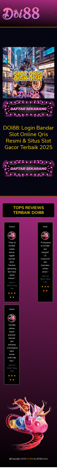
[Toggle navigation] (55, 13)
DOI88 (30, 458)
